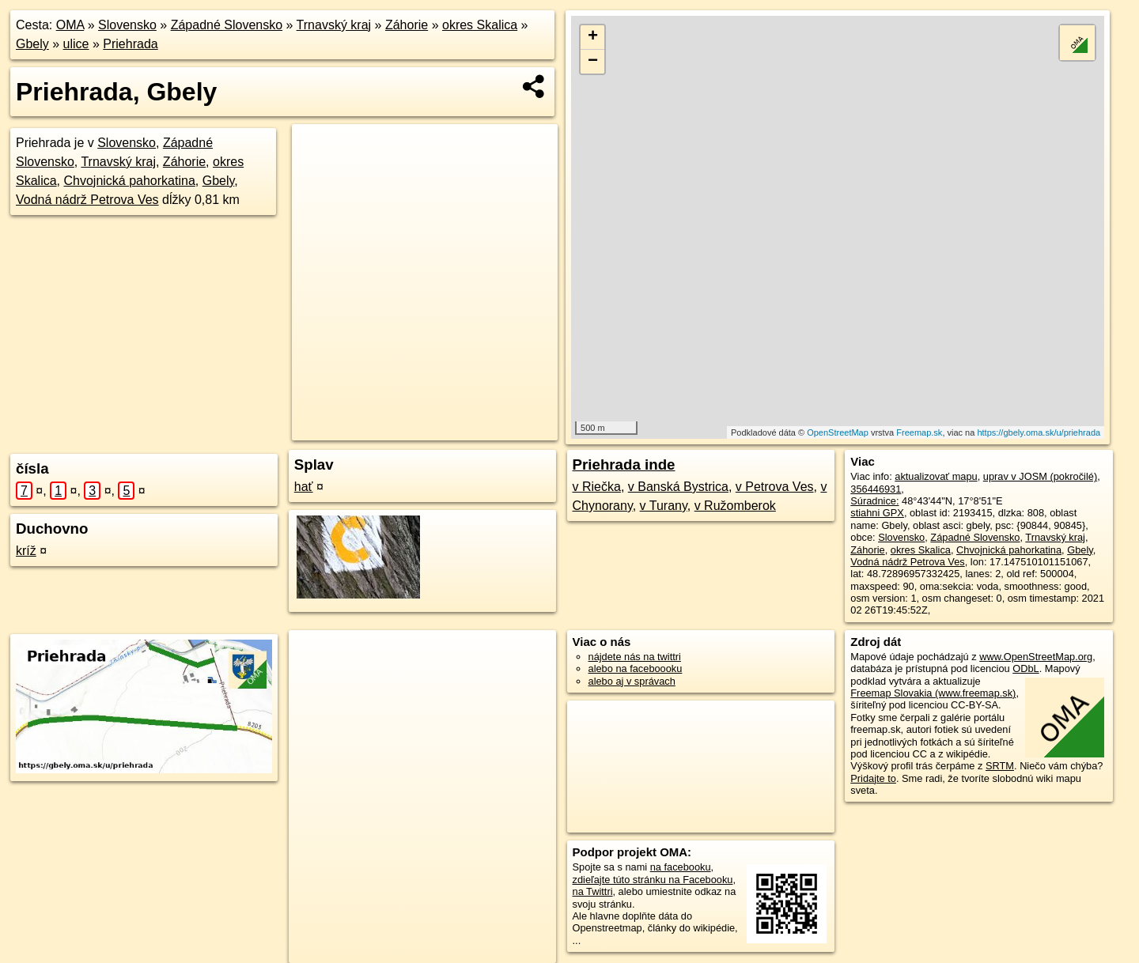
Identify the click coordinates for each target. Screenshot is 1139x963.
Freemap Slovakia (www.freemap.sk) (933, 693)
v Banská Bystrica (678, 486)
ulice (76, 44)
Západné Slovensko (226, 25)
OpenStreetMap (837, 432)
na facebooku (680, 867)
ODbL (1025, 668)
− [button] (593, 62)
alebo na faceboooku (635, 668)
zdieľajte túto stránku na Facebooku (653, 880)
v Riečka (597, 486)
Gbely (32, 44)
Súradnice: (874, 501)
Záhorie (406, 25)
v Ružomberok (735, 505)
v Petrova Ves (775, 486)
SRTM (1000, 766)
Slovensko (127, 25)
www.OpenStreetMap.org (1035, 657)
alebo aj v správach (631, 681)
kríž (26, 550)
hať (303, 486)
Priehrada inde (624, 464)
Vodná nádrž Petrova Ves (87, 199)
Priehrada (130, 44)
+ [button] (593, 37)
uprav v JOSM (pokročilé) (1040, 476)
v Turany (663, 505)
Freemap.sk (919, 432)
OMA (70, 25)
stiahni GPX (877, 513)
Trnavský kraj (334, 25)
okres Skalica (479, 25)
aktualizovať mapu (936, 476)
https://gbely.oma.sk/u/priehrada (1038, 432)
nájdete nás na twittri (634, 657)
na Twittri (593, 891)
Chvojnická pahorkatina (129, 180)
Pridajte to (873, 778)
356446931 (875, 489)
